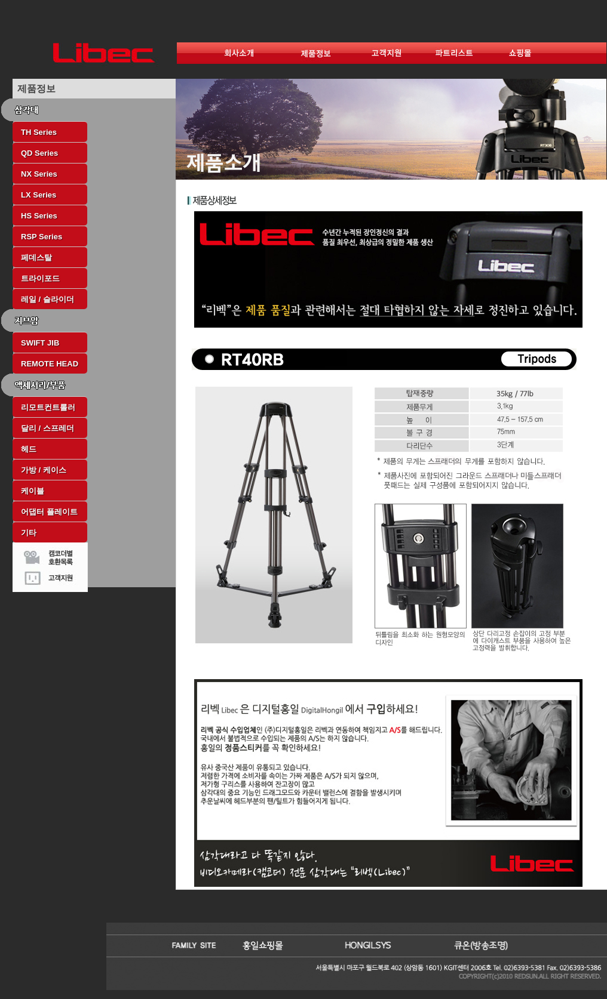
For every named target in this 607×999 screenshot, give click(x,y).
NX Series (39, 173)
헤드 (28, 449)
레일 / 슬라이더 (47, 299)
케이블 (32, 490)
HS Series (39, 215)
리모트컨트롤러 (48, 407)
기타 (28, 532)
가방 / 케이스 (43, 469)
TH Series (39, 132)
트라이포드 (40, 278)
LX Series (38, 194)
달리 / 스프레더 (47, 428)
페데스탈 (36, 257)
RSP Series (41, 236)
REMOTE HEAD (49, 363)
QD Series (39, 153)
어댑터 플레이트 (49, 511)
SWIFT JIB (40, 342)
